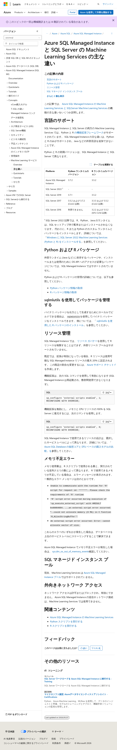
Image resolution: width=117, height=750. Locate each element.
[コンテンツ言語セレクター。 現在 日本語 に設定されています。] (10, 731)
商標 (66, 743)
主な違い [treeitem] (17, 169)
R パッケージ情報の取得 (63, 292)
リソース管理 (53, 87)
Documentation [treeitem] (16, 78)
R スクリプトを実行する (63, 625)
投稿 (53, 738)
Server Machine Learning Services (89, 108)
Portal (72, 12)
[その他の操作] (112, 33)
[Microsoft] (6, 4)
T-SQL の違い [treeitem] (17, 108)
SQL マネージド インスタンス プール (64, 91)
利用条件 (56, 743)
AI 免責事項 (9, 738)
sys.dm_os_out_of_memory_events (70, 551)
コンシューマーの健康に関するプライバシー (25, 743)
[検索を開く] (98, 4)
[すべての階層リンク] (47, 33)
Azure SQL (65, 33)
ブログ (42, 738)
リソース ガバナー (87, 340)
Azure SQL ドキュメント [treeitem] (17, 49)
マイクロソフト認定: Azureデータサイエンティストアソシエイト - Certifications (76, 695)
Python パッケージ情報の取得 (66, 287)
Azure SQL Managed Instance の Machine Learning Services (81, 617)
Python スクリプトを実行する (66, 621)
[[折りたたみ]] (37, 31)
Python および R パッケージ (60, 83)
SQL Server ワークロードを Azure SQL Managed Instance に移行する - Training (78, 680)
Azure (54, 33)
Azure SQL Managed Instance (87, 33)
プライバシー (65, 738)
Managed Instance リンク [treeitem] (23, 113)
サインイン (108, 3)
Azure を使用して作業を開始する (96, 12)
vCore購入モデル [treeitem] (19, 104)
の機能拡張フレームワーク (89, 132)
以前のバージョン (26, 738)
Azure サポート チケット (100, 364)
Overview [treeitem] (17, 164)
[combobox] (23, 37)
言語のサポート (54, 79)
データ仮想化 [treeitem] (17, 117)
